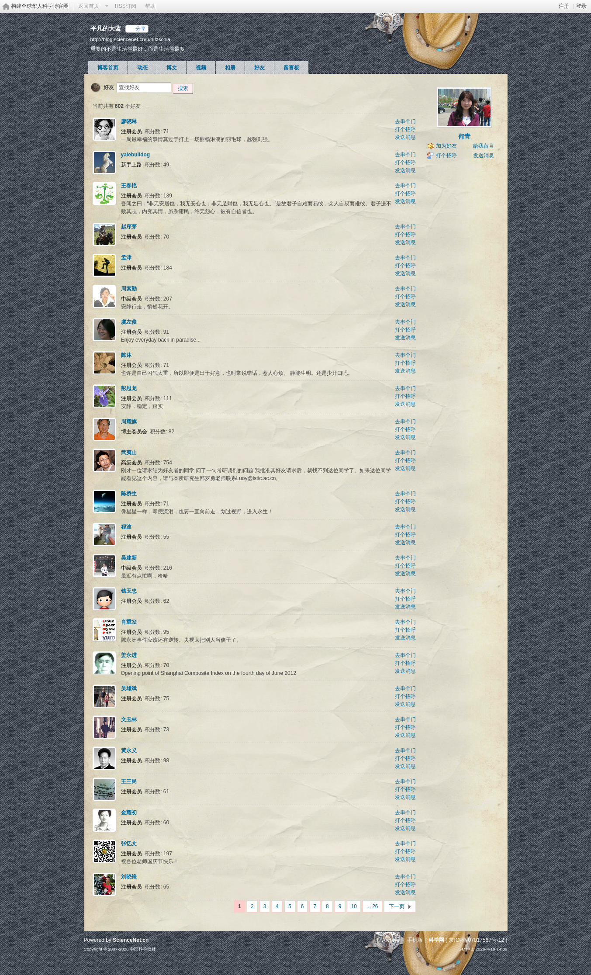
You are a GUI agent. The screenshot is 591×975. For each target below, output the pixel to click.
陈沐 (126, 355)
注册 (564, 6)
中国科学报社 (143, 949)
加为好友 (446, 146)
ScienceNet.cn (131, 940)
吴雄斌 (129, 688)
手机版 (415, 940)
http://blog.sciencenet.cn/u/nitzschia (130, 39)
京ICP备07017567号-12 (476, 940)
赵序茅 (129, 227)
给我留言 (483, 146)
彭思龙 (129, 388)
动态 (142, 68)
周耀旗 (129, 421)
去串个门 (405, 121)
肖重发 (129, 622)
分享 (140, 29)
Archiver (391, 940)
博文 (171, 68)
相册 (230, 68)
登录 (581, 6)
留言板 (291, 68)
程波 (126, 527)
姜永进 (129, 655)
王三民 (129, 781)
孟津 (126, 258)
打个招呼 (405, 129)
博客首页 (107, 68)
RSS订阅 (125, 6)
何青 (464, 136)
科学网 (436, 940)
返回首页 (88, 6)
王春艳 (129, 186)
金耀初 (129, 812)
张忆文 (129, 843)
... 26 (372, 906)
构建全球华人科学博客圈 (40, 6)
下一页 (396, 906)
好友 (259, 68)
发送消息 (405, 137)
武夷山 (129, 452)
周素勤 (129, 289)
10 (353, 906)
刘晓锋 (129, 877)
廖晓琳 (129, 121)
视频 (201, 68)
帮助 (150, 6)
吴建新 (129, 558)
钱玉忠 (129, 591)
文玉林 (129, 719)
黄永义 (129, 750)
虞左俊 (129, 322)
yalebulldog (135, 155)
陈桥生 (129, 494)
